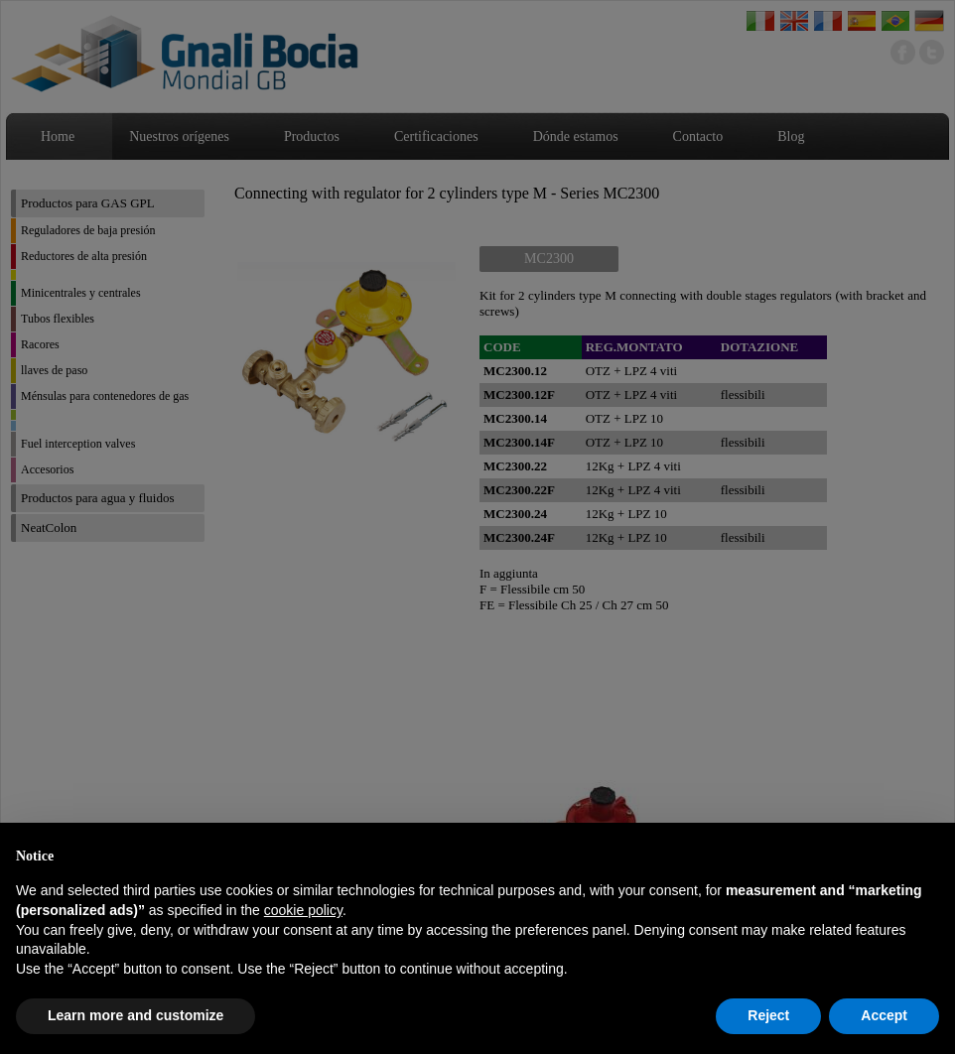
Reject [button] (768, 1015)
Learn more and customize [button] (135, 1015)
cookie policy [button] (303, 910)
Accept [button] (884, 1015)
